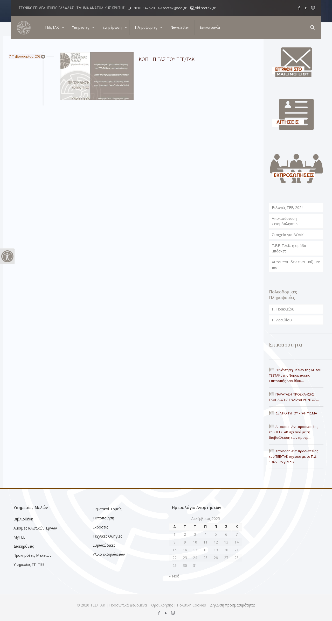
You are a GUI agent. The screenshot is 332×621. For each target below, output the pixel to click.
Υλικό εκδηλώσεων (109, 554)
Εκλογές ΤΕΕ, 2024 (287, 207)
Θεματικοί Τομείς (107, 508)
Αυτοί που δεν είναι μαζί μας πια (296, 264)
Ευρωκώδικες (104, 545)
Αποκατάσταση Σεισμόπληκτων (285, 221)
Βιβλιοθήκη (23, 519)
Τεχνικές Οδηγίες (107, 536)
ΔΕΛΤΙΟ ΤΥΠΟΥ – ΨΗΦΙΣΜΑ (296, 413)
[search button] (312, 27)
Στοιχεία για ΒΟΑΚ (287, 234)
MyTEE (19, 537)
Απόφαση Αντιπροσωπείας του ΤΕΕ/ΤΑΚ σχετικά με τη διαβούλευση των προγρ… (293, 432)
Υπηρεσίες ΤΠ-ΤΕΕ (28, 564)
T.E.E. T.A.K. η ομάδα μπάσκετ (289, 248)
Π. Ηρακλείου (283, 309)
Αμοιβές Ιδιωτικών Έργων (35, 528)
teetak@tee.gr (174, 7)
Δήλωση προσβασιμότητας (232, 605)
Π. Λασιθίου (282, 319)
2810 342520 (144, 7)
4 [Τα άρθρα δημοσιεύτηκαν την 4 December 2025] (205, 534)
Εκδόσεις (100, 527)
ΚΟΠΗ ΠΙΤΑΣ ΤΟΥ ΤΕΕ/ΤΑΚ (167, 59)
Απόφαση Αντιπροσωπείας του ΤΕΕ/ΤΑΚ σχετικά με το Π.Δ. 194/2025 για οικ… (293, 456)
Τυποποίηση (103, 518)
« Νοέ (174, 576)
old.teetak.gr (205, 7)
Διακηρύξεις (23, 546)
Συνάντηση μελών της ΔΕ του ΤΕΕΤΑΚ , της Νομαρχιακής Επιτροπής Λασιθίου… (295, 375)
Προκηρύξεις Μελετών (32, 555)
